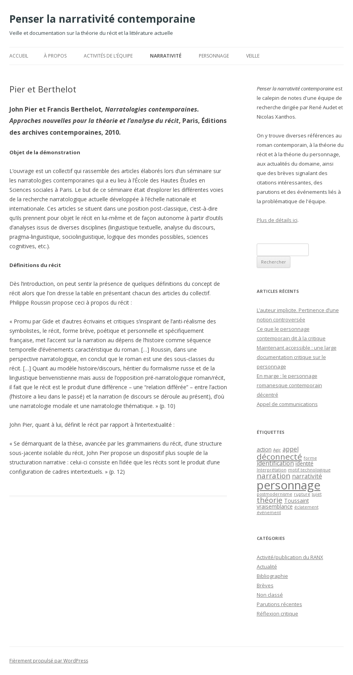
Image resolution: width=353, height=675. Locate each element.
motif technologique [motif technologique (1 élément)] (309, 470)
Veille (252, 55)
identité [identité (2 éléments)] (304, 463)
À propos (55, 55)
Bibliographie (272, 575)
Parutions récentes (279, 604)
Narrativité (166, 55)
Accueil (18, 55)
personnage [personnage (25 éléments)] (289, 485)
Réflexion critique (277, 613)
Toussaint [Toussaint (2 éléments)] (296, 500)
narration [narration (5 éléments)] (273, 475)
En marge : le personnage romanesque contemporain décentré (289, 385)
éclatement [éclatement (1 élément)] (306, 507)
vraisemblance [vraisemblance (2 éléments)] (275, 506)
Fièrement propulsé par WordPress (48, 660)
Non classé (270, 594)
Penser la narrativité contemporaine (102, 19)
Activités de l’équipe (108, 55)
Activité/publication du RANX (290, 557)
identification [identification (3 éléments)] (275, 463)
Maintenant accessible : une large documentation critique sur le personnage (297, 357)
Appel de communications (287, 404)
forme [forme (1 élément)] (310, 458)
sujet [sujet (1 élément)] (317, 494)
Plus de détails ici (277, 220)
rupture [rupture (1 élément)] (302, 494)
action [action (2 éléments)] (264, 449)
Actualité (267, 566)
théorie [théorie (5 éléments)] (270, 500)
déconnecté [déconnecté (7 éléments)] (279, 456)
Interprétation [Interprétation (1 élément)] (271, 470)
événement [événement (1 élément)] (269, 512)
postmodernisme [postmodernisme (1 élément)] (274, 494)
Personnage (214, 55)
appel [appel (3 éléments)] (291, 449)
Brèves (265, 585)
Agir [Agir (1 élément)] (277, 450)
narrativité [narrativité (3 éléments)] (307, 476)
